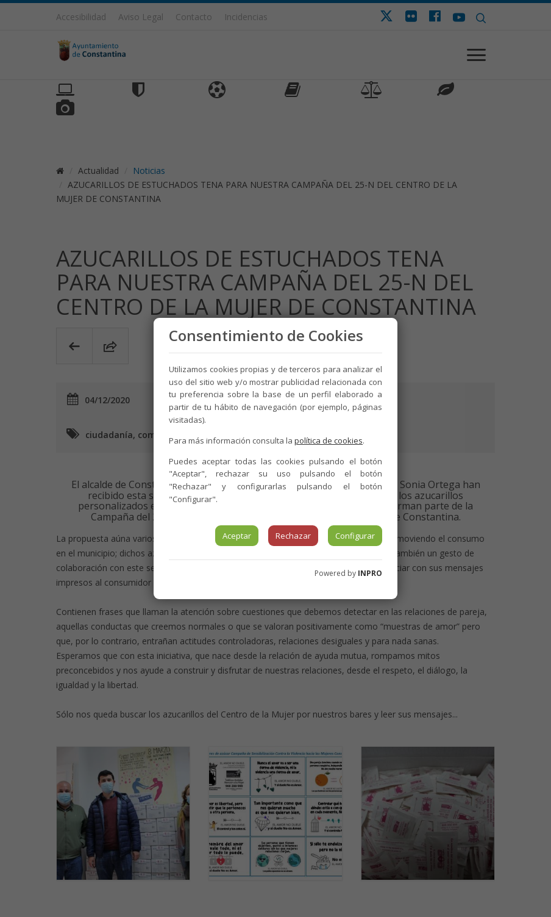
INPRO (370, 573)
